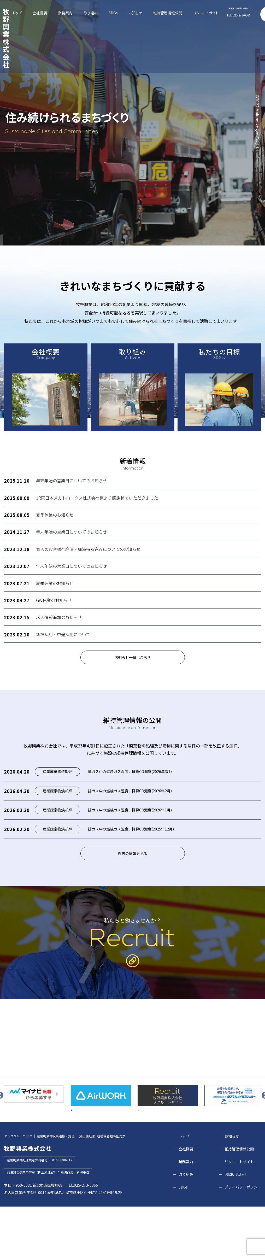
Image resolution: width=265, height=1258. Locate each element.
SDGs (126, 12)
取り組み (112, 12)
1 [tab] (71, 1160)
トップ (70, 12)
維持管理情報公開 (159, 12)
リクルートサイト (182, 12)
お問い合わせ (253, 14)
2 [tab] (138, 1160)
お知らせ (139, 12)
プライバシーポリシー (243, 1236)
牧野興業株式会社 (28, 11)
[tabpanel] (34, 1144)
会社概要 (83, 12)
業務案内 (98, 12)
